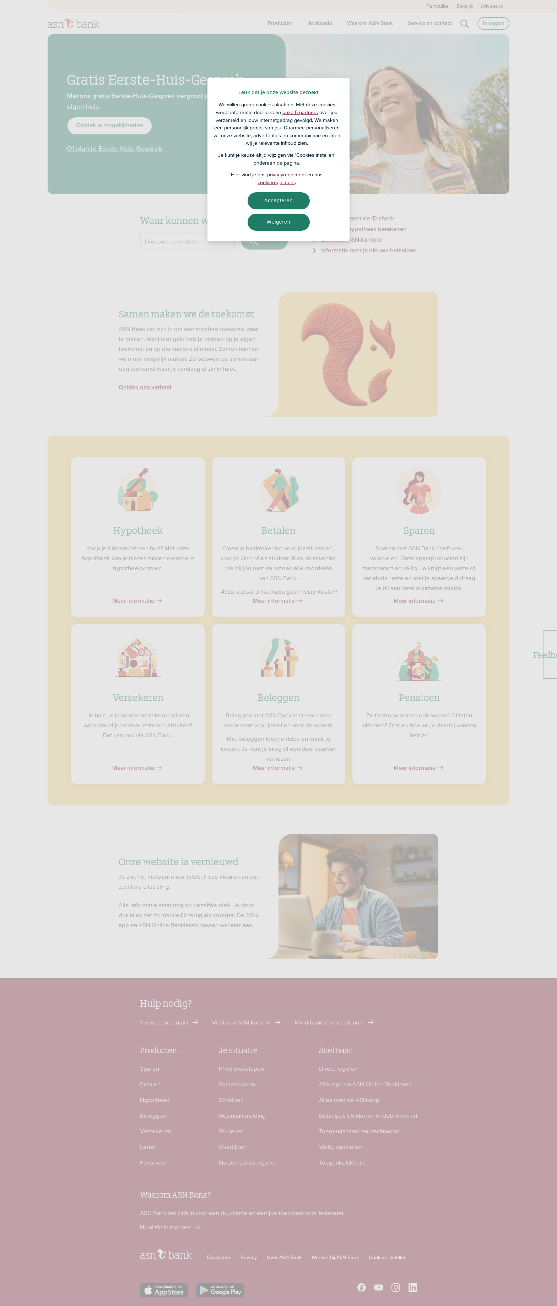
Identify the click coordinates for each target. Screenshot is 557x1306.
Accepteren (278, 200)
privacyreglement (286, 174)
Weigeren (278, 222)
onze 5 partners (300, 112)
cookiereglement (276, 182)
